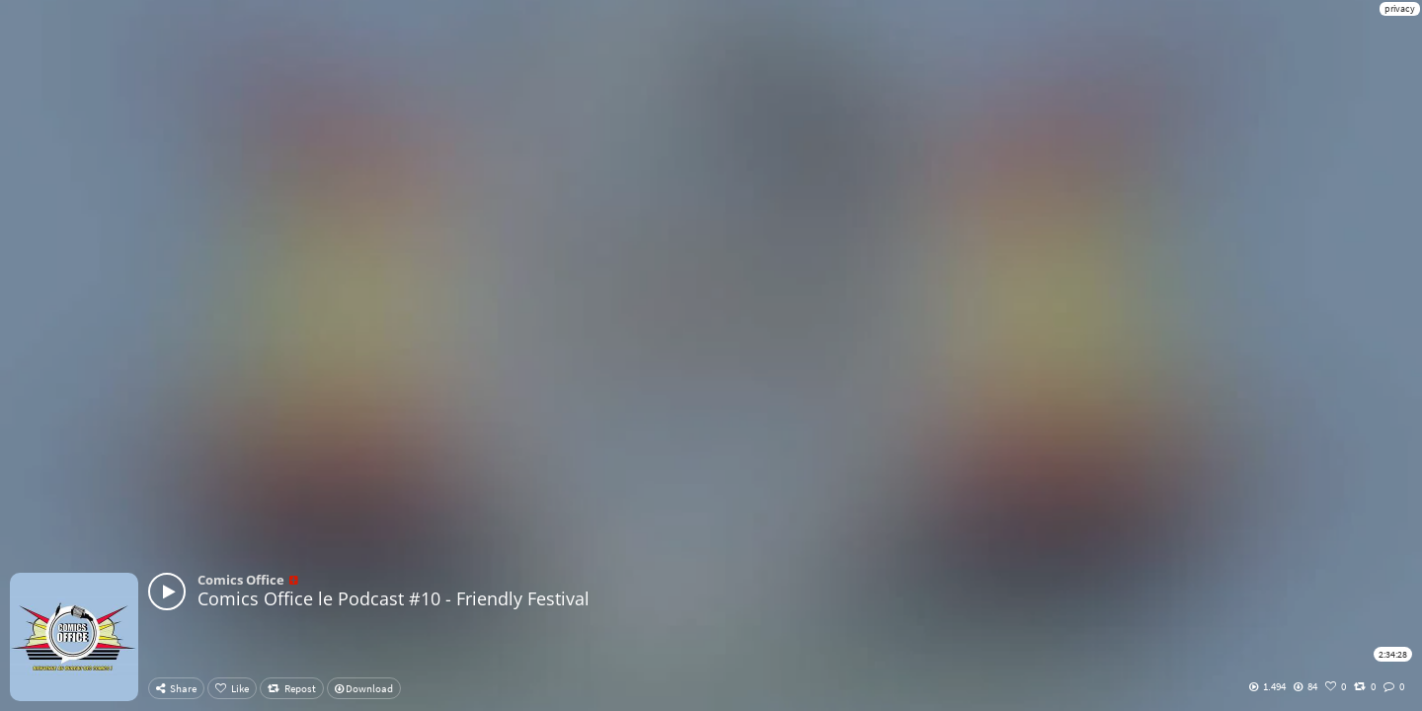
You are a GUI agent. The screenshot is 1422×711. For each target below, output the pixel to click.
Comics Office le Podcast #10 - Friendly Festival (394, 598)
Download (364, 688)
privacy (1399, 8)
